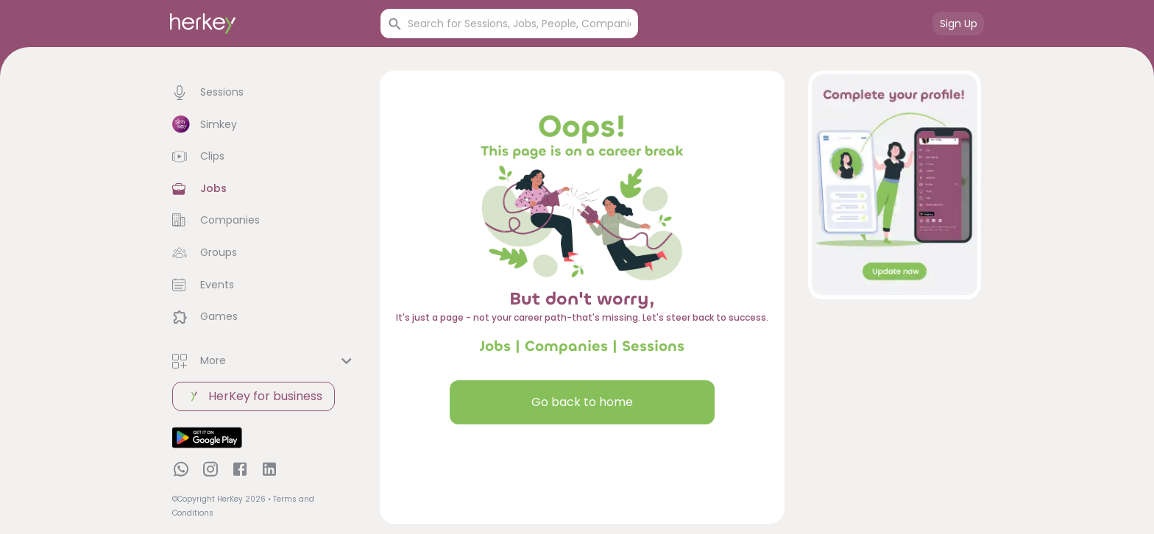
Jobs (495, 346)
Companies (566, 346)
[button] (264, 92)
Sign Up (958, 23)
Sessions (653, 346)
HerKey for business (253, 396)
